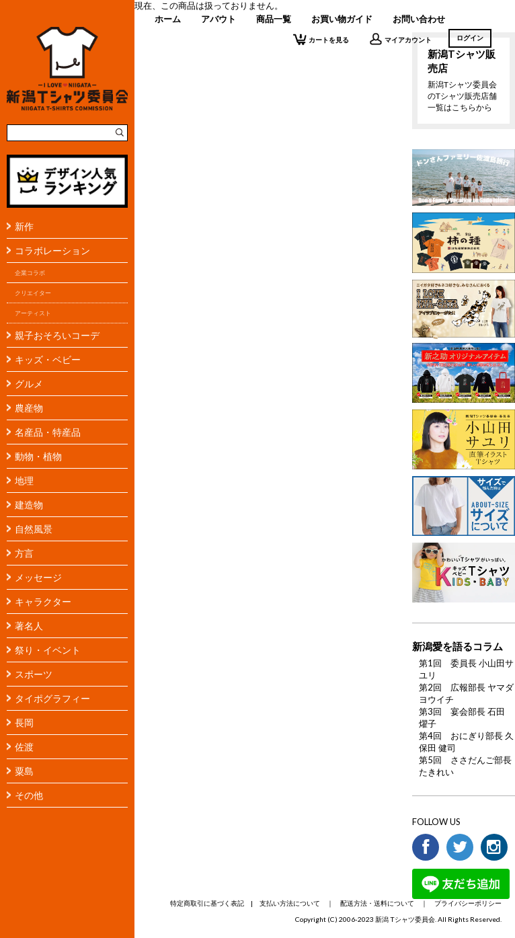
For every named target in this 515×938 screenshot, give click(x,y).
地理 (24, 480)
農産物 (29, 408)
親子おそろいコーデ (57, 335)
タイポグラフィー (52, 698)
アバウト (218, 18)
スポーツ (33, 674)
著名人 (29, 625)
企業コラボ (30, 272)
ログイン (470, 38)
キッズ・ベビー (48, 359)
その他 (29, 795)
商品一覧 (273, 18)
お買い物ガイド (341, 18)
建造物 (29, 504)
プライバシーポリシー (468, 903)
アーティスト (33, 313)
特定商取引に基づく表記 (207, 903)
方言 (24, 553)
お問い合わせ (419, 18)
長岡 (24, 722)
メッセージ (38, 577)
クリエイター (33, 293)
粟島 (24, 771)
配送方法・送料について (377, 903)
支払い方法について (290, 903)
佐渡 (24, 746)
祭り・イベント (48, 650)
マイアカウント (400, 39)
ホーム (168, 18)
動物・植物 (38, 456)
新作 (24, 226)
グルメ (29, 383)
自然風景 (33, 529)
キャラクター (43, 601)
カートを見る (321, 39)
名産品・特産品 (48, 432)
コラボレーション (52, 250)
